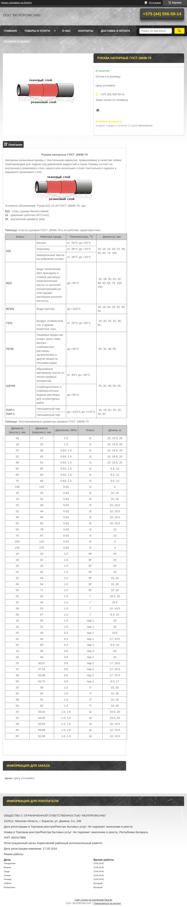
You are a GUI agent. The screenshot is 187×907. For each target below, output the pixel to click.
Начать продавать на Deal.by (16, 2)
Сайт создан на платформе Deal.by (93, 900)
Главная (10, 30)
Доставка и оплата (115, 30)
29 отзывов (155, 2)
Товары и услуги (37, 30)
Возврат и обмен (17, 41)
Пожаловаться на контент (107, 903)
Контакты (85, 30)
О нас (66, 30)
